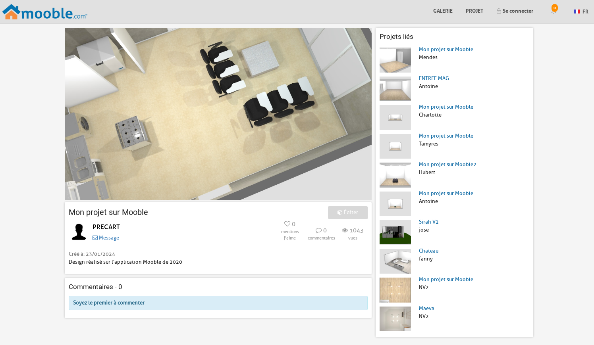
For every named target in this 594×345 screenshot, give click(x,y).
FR (581, 11)
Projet (474, 10)
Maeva (426, 308)
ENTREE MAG (434, 78)
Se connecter (514, 10)
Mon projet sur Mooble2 (447, 164)
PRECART (106, 227)
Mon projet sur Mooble (446, 49)
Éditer (348, 212)
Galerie (443, 10)
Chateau (428, 250)
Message (106, 237)
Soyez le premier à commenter (109, 302)
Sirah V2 (429, 221)
